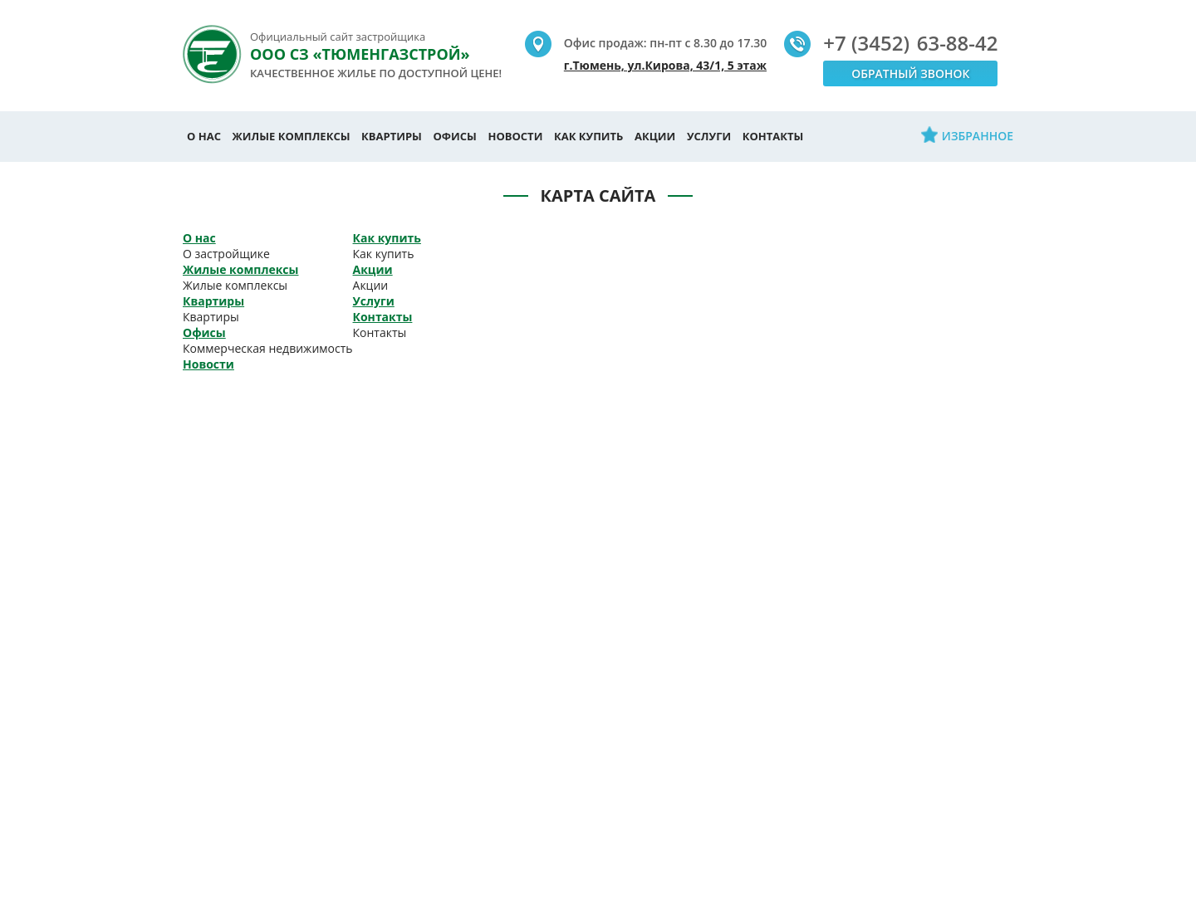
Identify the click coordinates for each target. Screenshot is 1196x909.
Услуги (709, 136)
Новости (515, 136)
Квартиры (391, 136)
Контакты (773, 136)
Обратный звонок (910, 73)
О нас (204, 136)
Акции (655, 136)
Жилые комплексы (291, 136)
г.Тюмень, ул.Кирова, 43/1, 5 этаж (665, 65)
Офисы (455, 136)
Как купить (588, 136)
